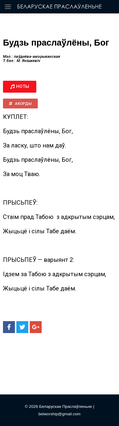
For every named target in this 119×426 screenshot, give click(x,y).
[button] (19, 87)
